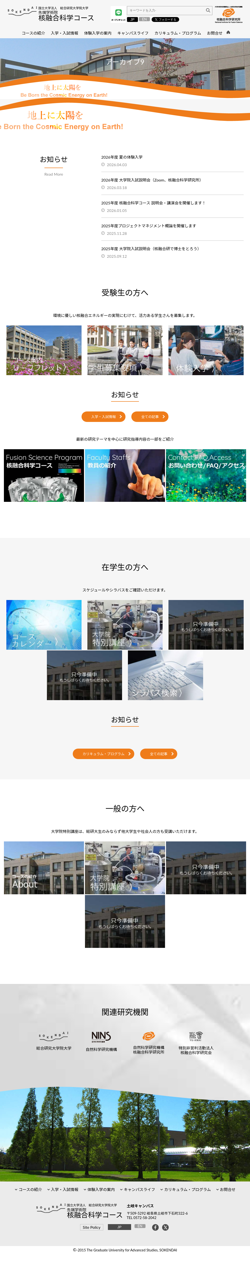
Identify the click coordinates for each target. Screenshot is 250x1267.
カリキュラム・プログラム (104, 754)
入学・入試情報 (103, 417)
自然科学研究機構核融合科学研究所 (148, 1049)
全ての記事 (150, 417)
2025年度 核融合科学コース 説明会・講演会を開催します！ (153, 202)
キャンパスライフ (139, 1189)
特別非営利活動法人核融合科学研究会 (196, 1050)
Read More (53, 174)
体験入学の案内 (100, 1189)
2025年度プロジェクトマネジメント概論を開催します (148, 225)
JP (132, 19)
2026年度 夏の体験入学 (122, 157)
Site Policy (91, 1227)
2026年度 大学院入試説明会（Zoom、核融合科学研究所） (152, 180)
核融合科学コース (66, 18)
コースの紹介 (30, 1189)
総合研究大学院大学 (54, 1048)
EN (144, 19)
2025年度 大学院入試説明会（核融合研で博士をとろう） (151, 248)
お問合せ (227, 1189)
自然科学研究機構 (101, 1049)
